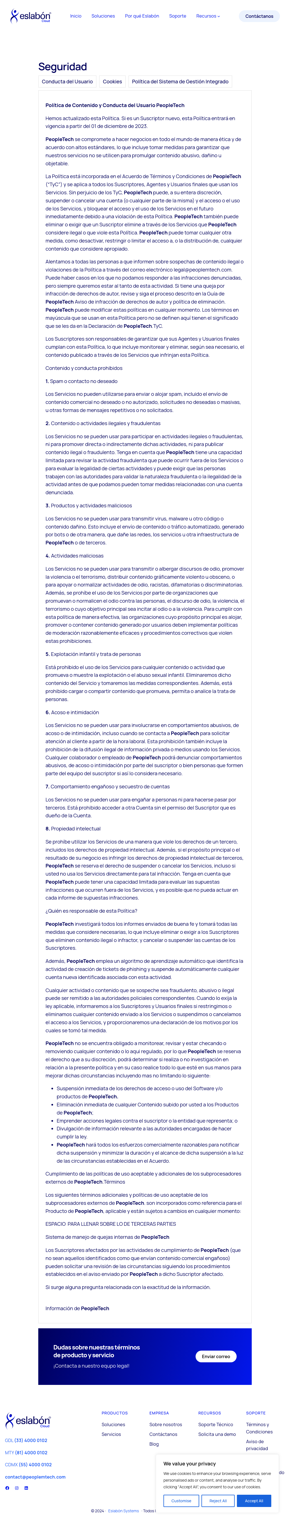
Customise (181, 1500)
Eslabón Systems (123, 1510)
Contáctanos (260, 16)
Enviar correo (216, 1356)
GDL (26, 1440)
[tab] (67, 81)
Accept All (254, 1500)
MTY (26, 1453)
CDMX (28, 1465)
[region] (217, 1483)
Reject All (218, 1500)
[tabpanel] (145, 706)
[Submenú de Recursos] (218, 16)
